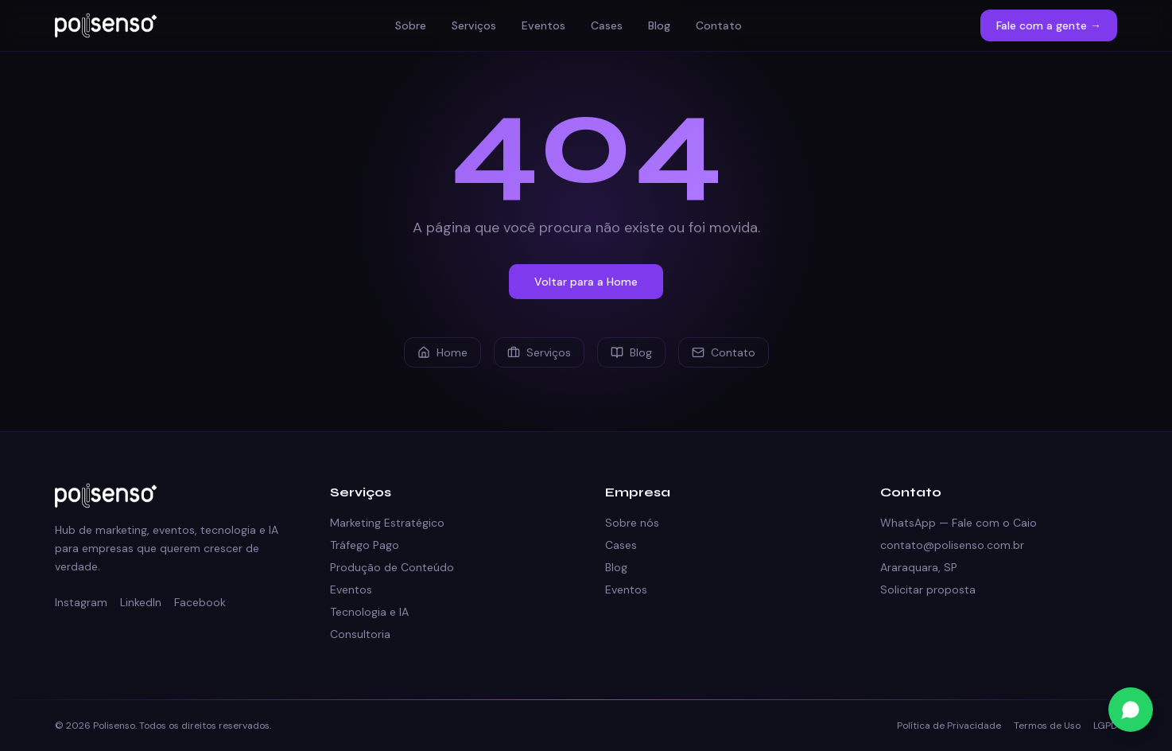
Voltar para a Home (586, 281)
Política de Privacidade (949, 725)
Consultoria (360, 634)
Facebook (200, 602)
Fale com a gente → (1048, 25)
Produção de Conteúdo (392, 567)
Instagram (81, 602)
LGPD (1105, 725)
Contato (719, 25)
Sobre (410, 25)
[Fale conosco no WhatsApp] (1130, 709)
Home (442, 352)
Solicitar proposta (928, 589)
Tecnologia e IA (369, 612)
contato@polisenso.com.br (952, 545)
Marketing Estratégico (387, 523)
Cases (607, 25)
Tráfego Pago (364, 545)
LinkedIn (140, 602)
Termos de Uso (1047, 725)
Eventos (543, 25)
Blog (659, 25)
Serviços (474, 25)
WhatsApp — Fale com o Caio (958, 523)
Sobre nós (632, 523)
